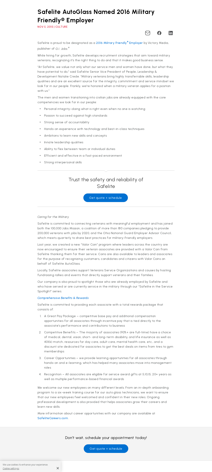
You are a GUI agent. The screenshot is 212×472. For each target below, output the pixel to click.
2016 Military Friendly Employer (119, 43)
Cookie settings (11, 468)
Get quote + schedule (105, 198)
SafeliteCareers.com (52, 418)
